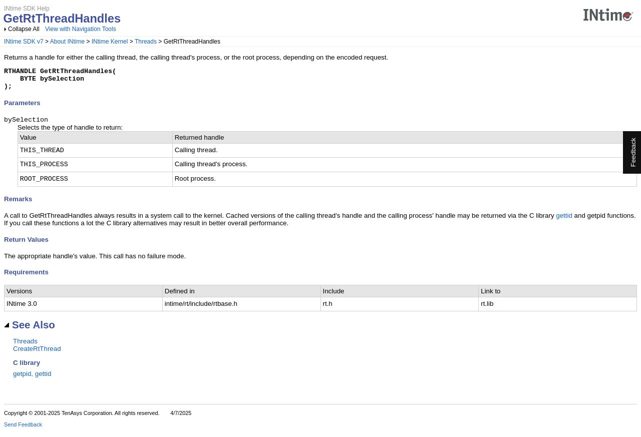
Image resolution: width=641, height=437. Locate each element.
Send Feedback (23, 430)
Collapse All (24, 29)
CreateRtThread (37, 354)
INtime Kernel (110, 41)
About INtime (67, 41)
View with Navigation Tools (80, 29)
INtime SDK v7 (24, 41)
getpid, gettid (32, 379)
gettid (564, 221)
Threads (146, 41)
